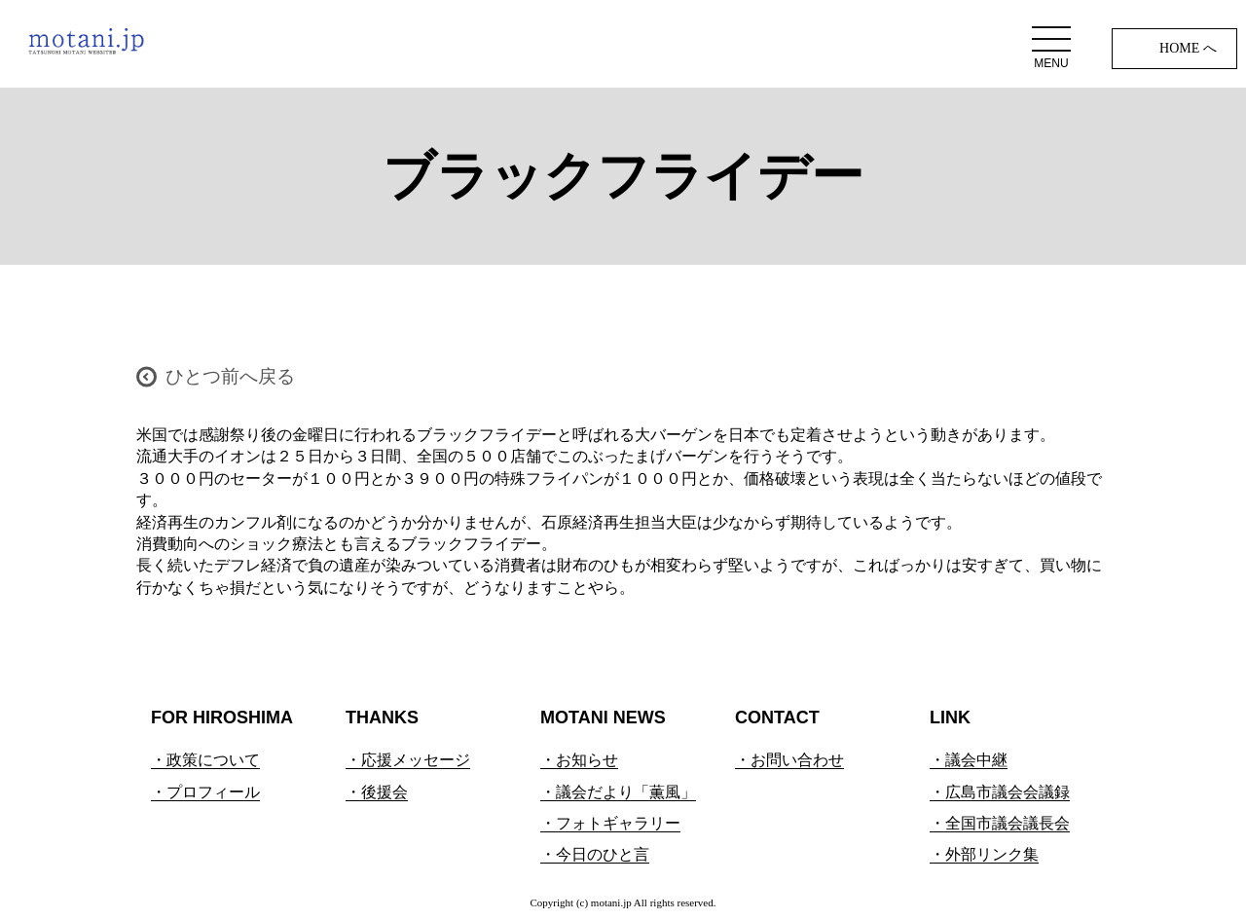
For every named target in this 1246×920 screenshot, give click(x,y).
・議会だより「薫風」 (618, 792)
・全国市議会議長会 (1000, 823)
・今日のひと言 (594, 854)
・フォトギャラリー (610, 823)
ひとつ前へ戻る (230, 376)
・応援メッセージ (408, 760)
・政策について (205, 760)
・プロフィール (205, 792)
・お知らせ (579, 760)
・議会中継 (969, 760)
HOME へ (1188, 48)
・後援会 (377, 792)
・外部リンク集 (984, 854)
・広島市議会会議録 (1000, 792)
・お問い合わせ (789, 760)
